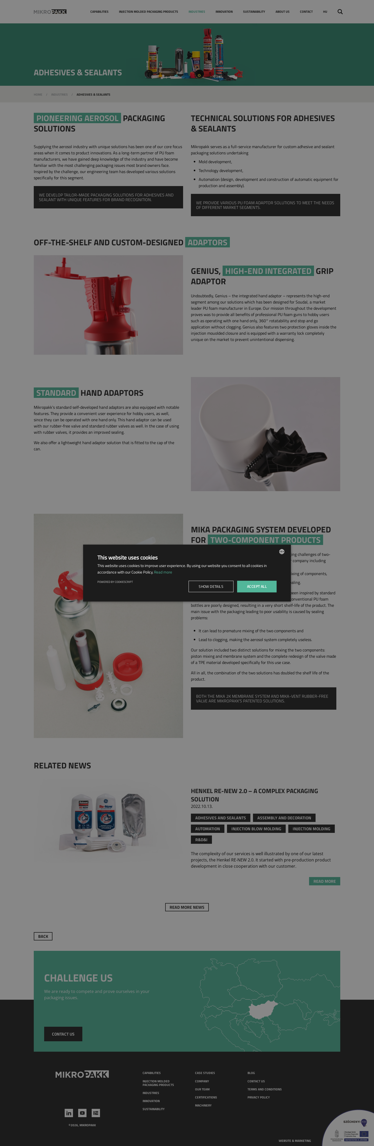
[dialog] (187, 573)
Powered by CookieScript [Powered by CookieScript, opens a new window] (115, 582)
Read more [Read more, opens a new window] (163, 572)
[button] (212, 586)
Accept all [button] (257, 586)
